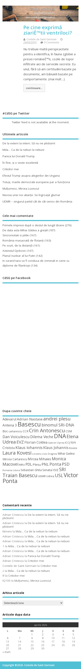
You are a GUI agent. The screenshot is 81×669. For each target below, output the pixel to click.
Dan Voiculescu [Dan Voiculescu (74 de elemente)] (16, 436)
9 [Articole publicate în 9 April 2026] (42, 638)
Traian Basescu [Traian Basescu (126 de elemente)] (20, 475)
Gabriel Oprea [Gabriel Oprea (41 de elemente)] (56, 442)
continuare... (34, 88)
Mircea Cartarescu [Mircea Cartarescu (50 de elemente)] (15, 459)
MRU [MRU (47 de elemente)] (22, 465)
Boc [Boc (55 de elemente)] (5, 431)
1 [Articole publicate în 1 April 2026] (32, 634)
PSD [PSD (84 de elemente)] (66, 464)
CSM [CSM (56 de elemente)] (69, 431)
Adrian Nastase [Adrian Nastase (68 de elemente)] (30, 419)
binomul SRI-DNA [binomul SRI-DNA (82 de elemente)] (58, 425)
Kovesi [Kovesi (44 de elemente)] (73, 448)
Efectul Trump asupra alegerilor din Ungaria (31, 175)
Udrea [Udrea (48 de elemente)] (50, 476)
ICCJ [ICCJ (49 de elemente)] (67, 442)
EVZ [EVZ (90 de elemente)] (20, 442)
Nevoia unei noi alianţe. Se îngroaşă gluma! (31, 195)
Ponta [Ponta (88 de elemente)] (55, 464)
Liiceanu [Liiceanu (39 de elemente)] (37, 453)
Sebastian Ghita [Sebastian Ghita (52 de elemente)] (31, 470)
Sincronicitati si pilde (16, 235)
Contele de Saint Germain (42, 39)
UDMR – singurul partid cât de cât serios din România (37, 201)
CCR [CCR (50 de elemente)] (25, 431)
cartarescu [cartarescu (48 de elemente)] (15, 431)
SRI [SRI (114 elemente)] (62, 469)
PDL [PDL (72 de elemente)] (28, 464)
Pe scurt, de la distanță (18, 245)
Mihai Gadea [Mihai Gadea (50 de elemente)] (66, 453)
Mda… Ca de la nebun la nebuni (23, 150)
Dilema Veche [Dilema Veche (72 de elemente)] (41, 436)
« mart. (7, 652)
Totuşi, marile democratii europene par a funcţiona (36, 182)
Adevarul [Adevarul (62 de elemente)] (9, 419)
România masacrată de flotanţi (23, 240)
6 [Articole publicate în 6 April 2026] (7, 638)
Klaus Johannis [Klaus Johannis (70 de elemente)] (55, 447)
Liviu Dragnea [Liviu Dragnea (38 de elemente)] (49, 453)
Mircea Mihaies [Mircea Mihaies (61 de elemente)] (39, 459)
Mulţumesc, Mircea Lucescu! (21, 188)
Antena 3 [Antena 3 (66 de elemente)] (10, 425)
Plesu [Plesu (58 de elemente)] (37, 464)
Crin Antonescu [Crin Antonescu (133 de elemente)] (47, 430)
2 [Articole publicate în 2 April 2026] (42, 634)
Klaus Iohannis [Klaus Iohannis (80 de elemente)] (29, 447)
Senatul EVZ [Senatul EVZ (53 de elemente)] (50, 470)
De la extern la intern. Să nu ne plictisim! (29, 143)
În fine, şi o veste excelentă (20, 163)
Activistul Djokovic (14, 251)
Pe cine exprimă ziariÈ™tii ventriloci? (47, 30)
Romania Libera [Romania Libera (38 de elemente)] (11, 470)
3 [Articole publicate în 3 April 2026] (53, 634)
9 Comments (51, 42)
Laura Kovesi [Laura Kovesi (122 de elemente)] (17, 452)
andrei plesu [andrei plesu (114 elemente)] (57, 418)
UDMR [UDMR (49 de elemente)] (42, 476)
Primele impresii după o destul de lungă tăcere (33, 225)
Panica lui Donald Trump (19, 156)
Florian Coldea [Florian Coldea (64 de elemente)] (35, 442)
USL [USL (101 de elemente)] (59, 475)
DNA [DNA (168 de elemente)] (60, 436)
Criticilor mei (11, 169)
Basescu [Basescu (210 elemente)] (29, 424)
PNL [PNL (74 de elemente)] (45, 464)
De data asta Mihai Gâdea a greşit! (25, 230)
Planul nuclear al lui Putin (19, 256)
